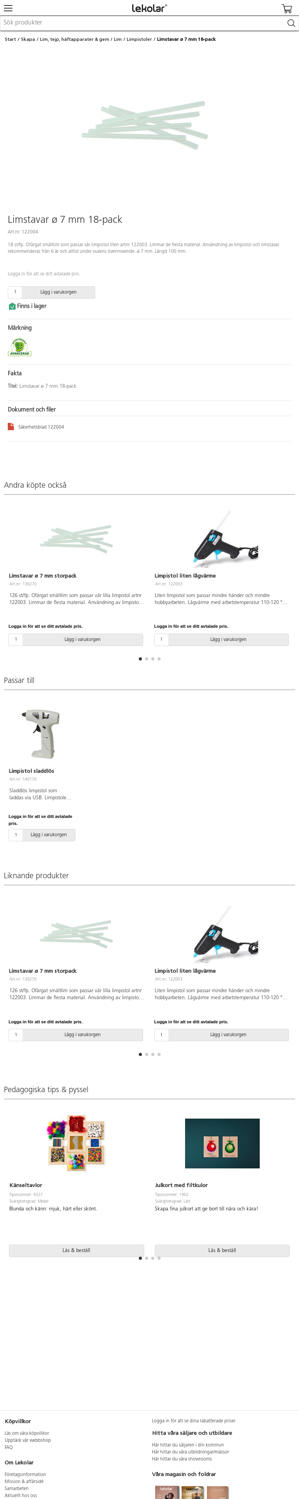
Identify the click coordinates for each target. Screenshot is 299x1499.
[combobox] (149, 23)
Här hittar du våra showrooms (182, 1459)
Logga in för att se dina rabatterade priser (194, 1421)
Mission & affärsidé (24, 1482)
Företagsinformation (25, 1475)
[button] (140, 658)
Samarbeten (17, 1489)
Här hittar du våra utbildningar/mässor (190, 1452)
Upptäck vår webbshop (28, 1440)
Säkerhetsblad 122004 (36, 426)
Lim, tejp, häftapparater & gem (74, 39)
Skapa (28, 39)
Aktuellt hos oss (21, 1496)
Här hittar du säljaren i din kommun (188, 1445)
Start (10, 39)
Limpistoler (139, 39)
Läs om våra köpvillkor (27, 1433)
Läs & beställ (76, 1250)
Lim (118, 39)
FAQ (9, 1447)
